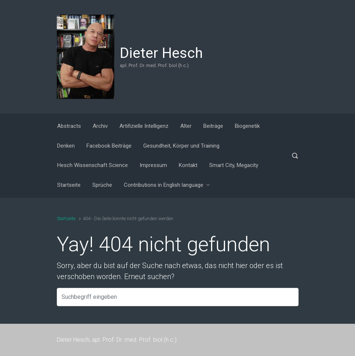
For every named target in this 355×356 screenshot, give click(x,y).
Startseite (66, 218)
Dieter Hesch (161, 53)
